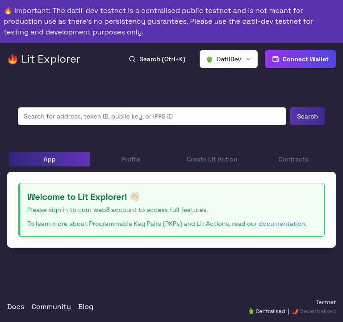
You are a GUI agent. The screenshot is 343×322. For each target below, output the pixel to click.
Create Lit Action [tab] (212, 159)
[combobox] (229, 59)
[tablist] (171, 159)
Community (51, 306)
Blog (86, 306)
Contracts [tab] (293, 159)
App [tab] (50, 159)
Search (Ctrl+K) (157, 59)
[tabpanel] (171, 210)
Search (307, 116)
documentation (282, 224)
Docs (16, 306)
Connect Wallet (300, 59)
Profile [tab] (130, 159)
